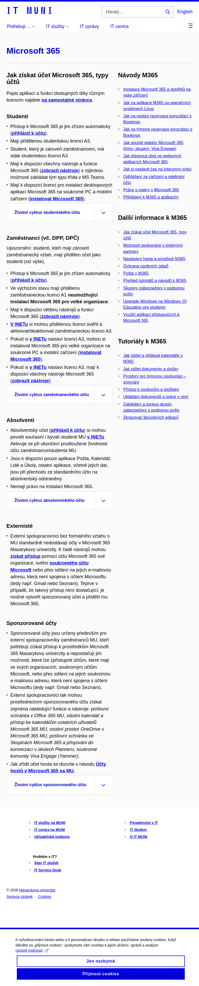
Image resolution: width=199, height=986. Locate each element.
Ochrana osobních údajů (145, 266)
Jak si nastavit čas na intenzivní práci (157, 169)
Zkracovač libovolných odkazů (151, 417)
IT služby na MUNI (49, 823)
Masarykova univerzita (37, 890)
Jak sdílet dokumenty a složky (151, 369)
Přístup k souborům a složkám (151, 389)
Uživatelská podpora (51, 837)
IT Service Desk (47, 870)
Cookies (44, 897)
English (185, 11)
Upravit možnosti (32, 955)
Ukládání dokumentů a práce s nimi (155, 397)
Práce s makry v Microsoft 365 (151, 190)
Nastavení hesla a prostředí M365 (154, 259)
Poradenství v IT (144, 823)
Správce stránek (19, 897)
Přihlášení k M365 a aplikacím (151, 197)
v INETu (38, 339)
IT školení (138, 830)
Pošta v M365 (136, 273)
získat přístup (25, 556)
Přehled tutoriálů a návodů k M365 (155, 280)
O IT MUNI (138, 837)
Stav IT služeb (46, 863)
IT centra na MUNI (49, 830)
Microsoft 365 (33, 50)
